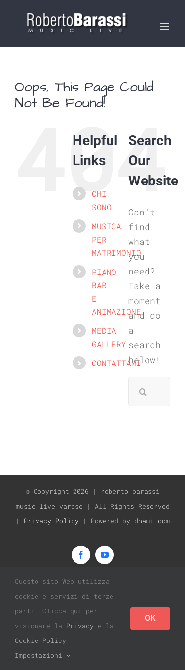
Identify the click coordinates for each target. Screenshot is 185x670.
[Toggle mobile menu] (165, 26)
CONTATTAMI (116, 363)
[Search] (143, 391)
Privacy (80, 625)
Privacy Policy (51, 521)
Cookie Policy (40, 640)
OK (150, 618)
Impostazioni (42, 655)
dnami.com (152, 521)
